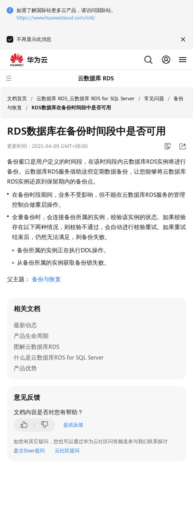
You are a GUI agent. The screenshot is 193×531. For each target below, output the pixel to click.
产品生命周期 (31, 336)
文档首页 (17, 98)
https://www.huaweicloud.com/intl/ (56, 18)
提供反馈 (73, 425)
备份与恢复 (46, 279)
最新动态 (25, 325)
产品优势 (25, 368)
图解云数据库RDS (36, 346)
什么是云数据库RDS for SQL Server (59, 357)
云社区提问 (67, 451)
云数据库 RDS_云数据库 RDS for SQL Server (85, 98)
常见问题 (154, 98)
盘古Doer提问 (29, 451)
